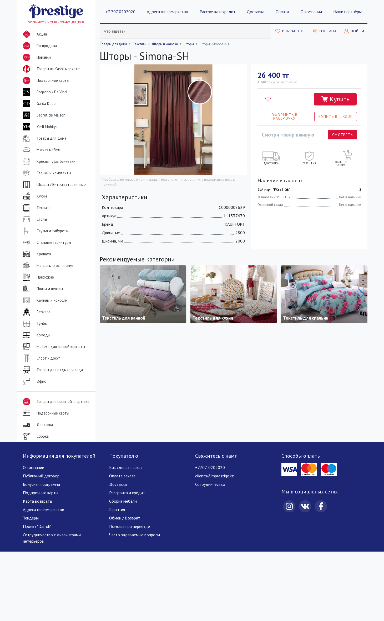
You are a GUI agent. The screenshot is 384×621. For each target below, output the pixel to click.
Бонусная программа (41, 484)
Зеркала (35, 312)
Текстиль (139, 44)
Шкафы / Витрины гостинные (53, 184)
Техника (35, 207)
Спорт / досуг (40, 358)
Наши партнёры (347, 11)
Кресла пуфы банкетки (48, 161)
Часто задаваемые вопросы (134, 534)
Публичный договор (41, 475)
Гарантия (117, 509)
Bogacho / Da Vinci (44, 92)
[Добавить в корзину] (335, 99)
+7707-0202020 (210, 467)
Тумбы (34, 323)
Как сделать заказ (125, 467)
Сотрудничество (210, 484)
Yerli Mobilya (39, 126)
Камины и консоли (44, 300)
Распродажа (39, 45)
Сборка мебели (123, 501)
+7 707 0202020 (120, 11)
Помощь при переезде (129, 526)
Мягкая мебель (41, 150)
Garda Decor (39, 103)
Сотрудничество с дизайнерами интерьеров (52, 538)
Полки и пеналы (42, 288)
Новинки (36, 58)
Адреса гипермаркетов (167, 11)
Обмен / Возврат (124, 518)
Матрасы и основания (47, 265)
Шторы (189, 44)
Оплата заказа (122, 475)
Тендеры (31, 518)
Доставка (255, 11)
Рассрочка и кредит (217, 11)
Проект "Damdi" (37, 526)
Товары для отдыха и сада (52, 369)
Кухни (34, 196)
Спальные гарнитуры (46, 242)
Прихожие (37, 277)
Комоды (35, 335)
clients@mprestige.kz (214, 475)
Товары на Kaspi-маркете (50, 69)
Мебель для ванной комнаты (53, 346)
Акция (34, 34)
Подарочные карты (45, 80)
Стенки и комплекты (46, 173)
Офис (33, 381)
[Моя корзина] (324, 31)
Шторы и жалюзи (165, 44)
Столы (34, 219)
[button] (361, 294)
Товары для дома (43, 138)
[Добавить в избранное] (268, 99)
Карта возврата (37, 501)
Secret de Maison (43, 115)
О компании (311, 11)
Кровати (36, 254)
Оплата (282, 11)
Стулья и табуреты (45, 231)
